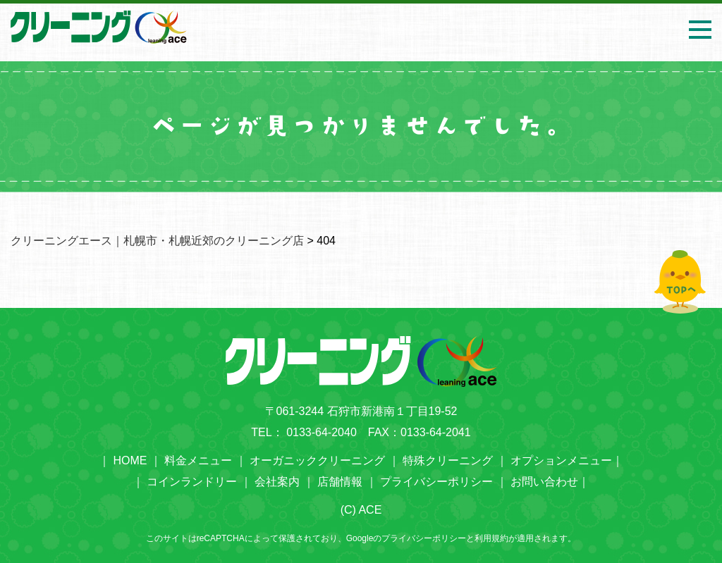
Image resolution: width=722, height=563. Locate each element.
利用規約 (491, 538)
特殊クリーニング (448, 460)
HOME (130, 460)
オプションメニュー (561, 460)
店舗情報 (339, 482)
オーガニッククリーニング (317, 460)
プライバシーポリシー (436, 482)
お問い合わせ (544, 482)
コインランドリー (192, 482)
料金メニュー (198, 460)
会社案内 (277, 482)
